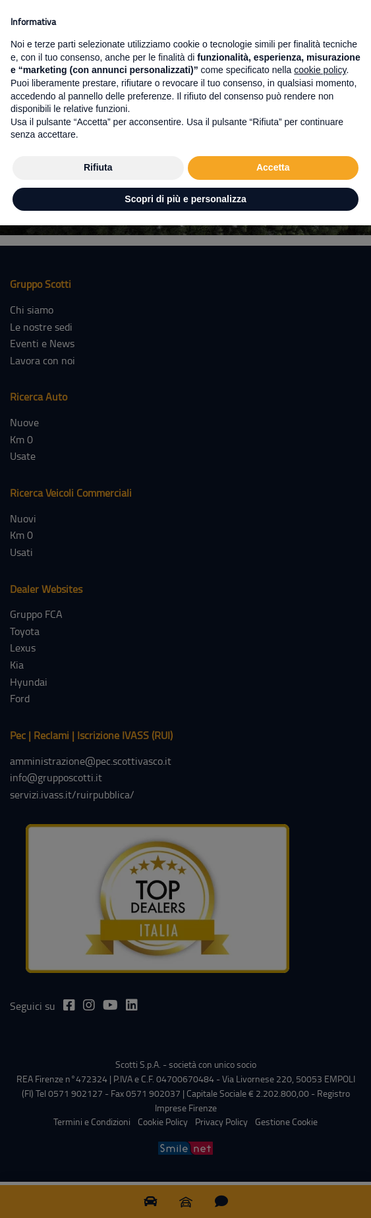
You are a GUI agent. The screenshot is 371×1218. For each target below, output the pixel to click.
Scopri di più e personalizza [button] (185, 199)
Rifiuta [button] (98, 167)
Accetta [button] (273, 167)
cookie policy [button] (320, 70)
